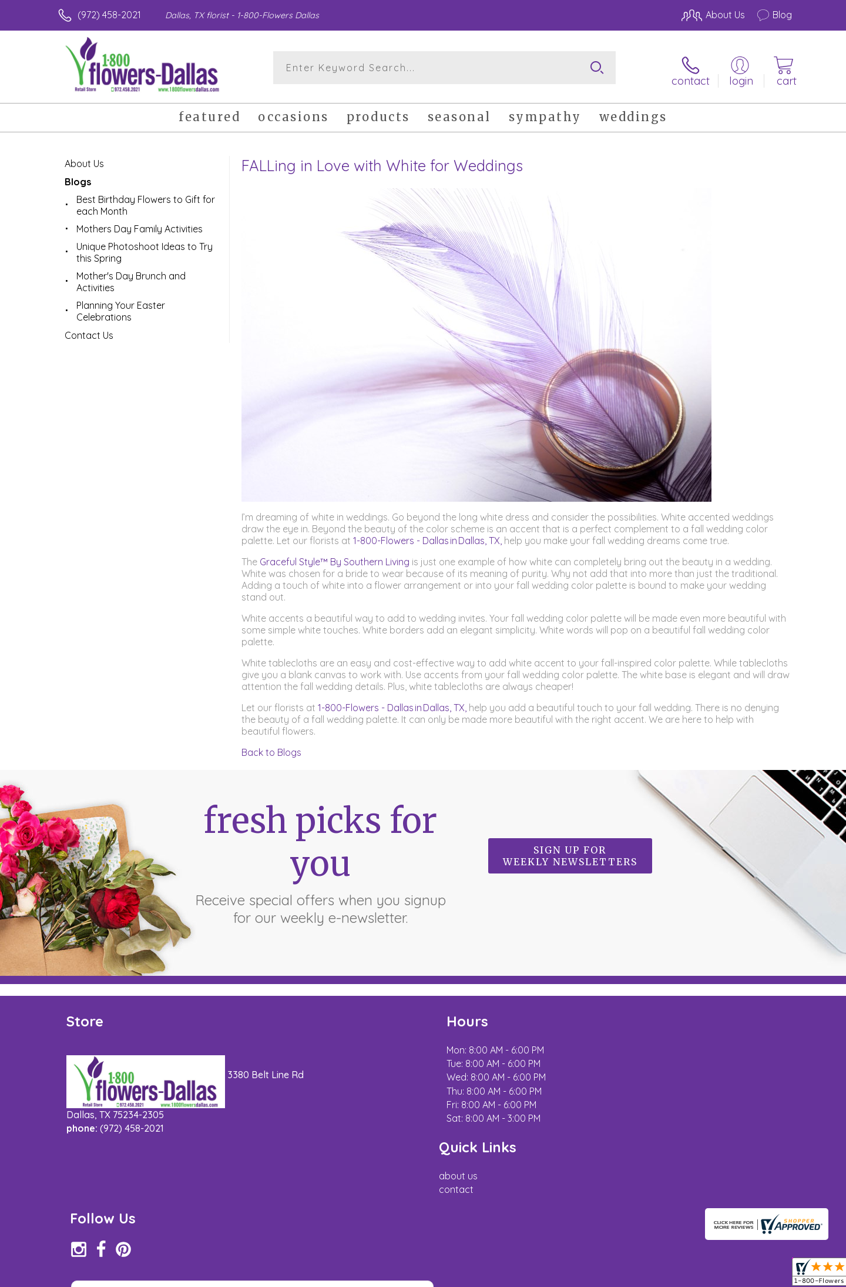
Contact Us (89, 330)
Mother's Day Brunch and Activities (131, 277)
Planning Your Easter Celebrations (120, 306)
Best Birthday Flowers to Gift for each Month (145, 200)
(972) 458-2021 (109, 15)
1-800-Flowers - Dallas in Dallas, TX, (427, 536)
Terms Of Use (534, 1274)
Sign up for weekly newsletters (570, 851)
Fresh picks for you (320, 858)
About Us (84, 159)
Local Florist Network (688, 1274)
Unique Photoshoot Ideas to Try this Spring (144, 247)
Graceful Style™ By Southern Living (334, 557)
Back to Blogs (271, 747)
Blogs (78, 177)
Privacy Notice (604, 1274)
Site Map (760, 1274)
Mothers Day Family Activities (139, 224)
